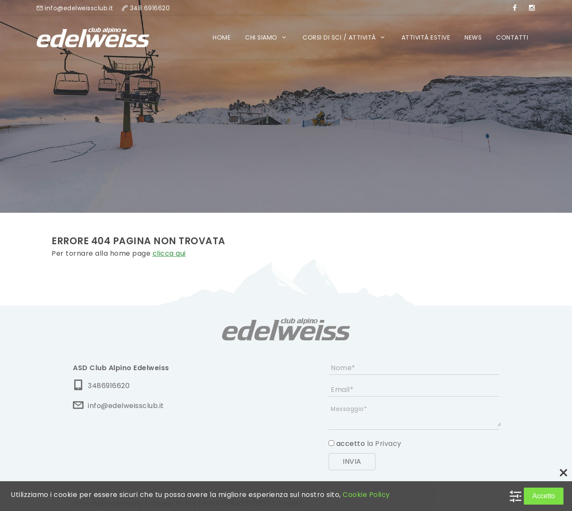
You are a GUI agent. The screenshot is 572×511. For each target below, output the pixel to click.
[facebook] (514, 8)
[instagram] (532, 8)
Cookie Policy (366, 495)
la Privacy (383, 443)
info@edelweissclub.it (79, 8)
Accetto (543, 496)
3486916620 (109, 386)
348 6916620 (150, 8)
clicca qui (169, 253)
